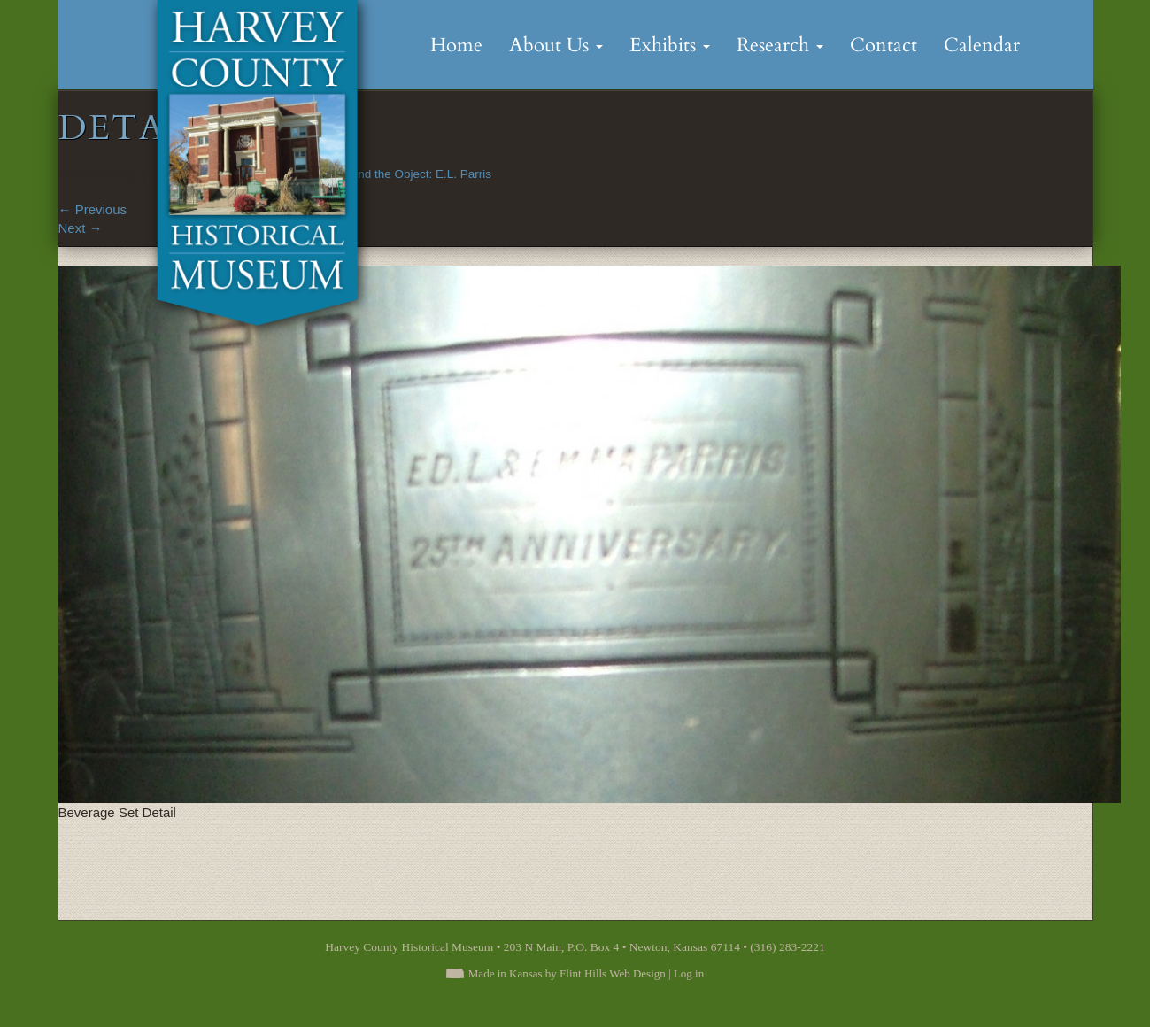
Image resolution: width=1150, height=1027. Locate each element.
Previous (92, 209)
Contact (883, 45)
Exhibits (669, 45)
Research (780, 45)
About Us (556, 45)
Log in (689, 973)
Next (80, 228)
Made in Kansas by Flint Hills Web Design (567, 973)
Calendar (982, 45)
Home (456, 45)
